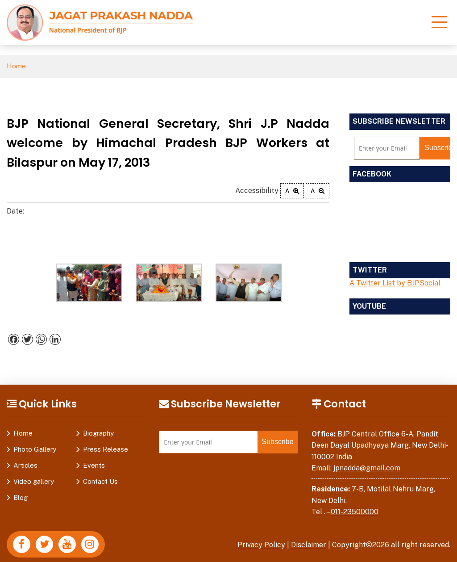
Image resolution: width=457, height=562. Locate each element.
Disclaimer (308, 545)
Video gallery (33, 481)
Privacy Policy (261, 545)
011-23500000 (354, 511)
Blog (20, 497)
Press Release (105, 449)
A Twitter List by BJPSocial (394, 283)
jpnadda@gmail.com (366, 468)
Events (94, 465)
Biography (98, 433)
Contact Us (100, 481)
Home (16, 66)
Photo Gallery (34, 449)
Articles (25, 465)
